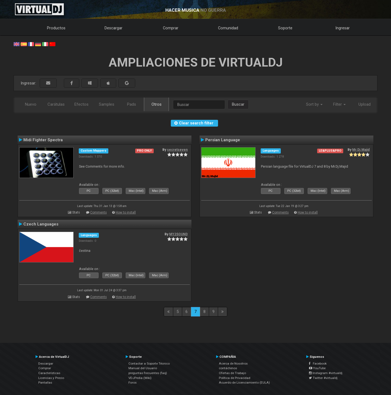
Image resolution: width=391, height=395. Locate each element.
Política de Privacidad (234, 378)
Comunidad (228, 28)
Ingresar (343, 28)
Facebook (318, 363)
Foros (132, 382)
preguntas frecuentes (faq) (147, 373)
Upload (364, 104)
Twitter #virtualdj (323, 378)
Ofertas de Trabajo (232, 373)
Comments (98, 212)
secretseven (177, 150)
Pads (131, 104)
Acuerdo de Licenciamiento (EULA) (244, 382)
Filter (339, 104)
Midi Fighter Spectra (43, 139)
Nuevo (30, 104)
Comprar (170, 28)
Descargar (113, 28)
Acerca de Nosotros (233, 363)
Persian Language (222, 139)
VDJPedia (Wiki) (140, 378)
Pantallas (45, 382)
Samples (106, 104)
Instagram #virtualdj (325, 373)
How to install (126, 212)
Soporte (285, 28)
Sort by (314, 104)
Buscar (238, 104)
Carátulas (56, 104)
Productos (56, 28)
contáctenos (228, 368)
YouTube (317, 368)
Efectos (81, 104)
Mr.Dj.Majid (361, 150)
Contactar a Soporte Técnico (149, 363)
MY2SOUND (178, 234)
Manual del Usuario (142, 368)
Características (49, 373)
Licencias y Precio (51, 378)
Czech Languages (40, 224)
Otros (157, 104)
